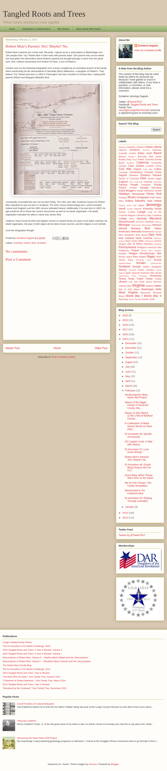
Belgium (131, 157)
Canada (122, 166)
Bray (129, 159)
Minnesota (136, 225)
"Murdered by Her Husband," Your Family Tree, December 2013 (34, 688)
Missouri (156, 225)
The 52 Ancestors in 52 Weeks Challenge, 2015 (26, 646)
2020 (125, 315)
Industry (140, 200)
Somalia (132, 270)
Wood (121, 296)
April (128, 381)
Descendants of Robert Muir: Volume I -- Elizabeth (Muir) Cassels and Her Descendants (47, 661)
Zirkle (152, 299)
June (128, 371)
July (127, 366)
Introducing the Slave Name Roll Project (136, 396)
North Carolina (144, 238)
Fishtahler (146, 185)
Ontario (157, 241)
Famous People (128, 184)
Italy (135, 205)
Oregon (122, 244)
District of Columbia (129, 178)
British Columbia (146, 159)
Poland (135, 250)
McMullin (149, 222)
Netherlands (148, 231)
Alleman (123, 150)
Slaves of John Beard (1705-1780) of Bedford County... (139, 416)
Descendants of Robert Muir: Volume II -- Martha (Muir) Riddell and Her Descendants (45, 657)
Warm (137, 289)
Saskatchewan (125, 263)
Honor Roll (153, 193)
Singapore (156, 266)
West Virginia (128, 292)
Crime (158, 172)
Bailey (141, 153)
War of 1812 (125, 289)
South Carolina (146, 270)
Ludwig (122, 218)
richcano (93, 764)
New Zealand (126, 238)
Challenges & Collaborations (36, 29)
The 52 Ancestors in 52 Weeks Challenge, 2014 (26, 669)
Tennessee (155, 275)
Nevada (158, 232)
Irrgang (122, 205)
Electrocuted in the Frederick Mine (135, 492)
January (130, 507)
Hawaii (140, 191)
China (158, 166)
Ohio (141, 240)
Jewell (122, 208)
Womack (157, 293)
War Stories (63, 29)
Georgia (144, 187)
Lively (148, 215)
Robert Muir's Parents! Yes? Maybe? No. (137, 458)
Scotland (41, 243)
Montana (135, 228)
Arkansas (157, 150)
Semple (136, 266)
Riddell (142, 257)
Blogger (115, 764)
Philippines (124, 250)
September (131, 357)
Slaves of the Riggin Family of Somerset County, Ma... (136, 405)
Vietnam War (125, 286)
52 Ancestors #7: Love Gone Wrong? (137, 451)
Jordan (130, 209)
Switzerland (124, 276)
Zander (145, 299)
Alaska (149, 146)
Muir (34, 243)
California (142, 162)
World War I (134, 296)
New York (155, 234)
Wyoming (123, 299)
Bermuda (142, 156)
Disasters (145, 175)
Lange (141, 211)
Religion (133, 253)
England (123, 181)
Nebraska (136, 231)
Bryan (121, 163)
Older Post (101, 348)
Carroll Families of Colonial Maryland (35, 704)
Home (12, 29)
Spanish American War (143, 273)
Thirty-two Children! (27, 720)
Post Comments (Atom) (63, 357)
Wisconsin (145, 293)
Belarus (122, 156)
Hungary (123, 197)
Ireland (26, 243)
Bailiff (149, 153)
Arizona (146, 150)
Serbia (146, 266)
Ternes (122, 278)
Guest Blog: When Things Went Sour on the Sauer (139, 476)
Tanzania (143, 276)
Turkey (158, 279)
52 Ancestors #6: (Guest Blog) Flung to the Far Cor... (138, 467)
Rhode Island (125, 257)
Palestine (148, 244)
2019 (125, 320)
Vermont (157, 282)
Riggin (151, 256)
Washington (147, 289)
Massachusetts (127, 221)
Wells (158, 289)
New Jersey (142, 235)
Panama (157, 244)
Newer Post (13, 348)
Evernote (138, 182)
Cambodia (156, 163)
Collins (157, 169)
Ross (149, 260)
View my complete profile (147, 50)
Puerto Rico (147, 251)
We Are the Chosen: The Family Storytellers (138, 484)
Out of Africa (134, 243)
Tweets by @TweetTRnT (132, 535)
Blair (151, 156)
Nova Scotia (131, 241)
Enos (131, 182)
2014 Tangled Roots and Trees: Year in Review (26, 673)
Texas (131, 278)
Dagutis (123, 175)
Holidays (124, 193)
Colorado (123, 172)
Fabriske (148, 182)
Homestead (138, 193)
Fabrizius (157, 182)
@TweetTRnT (134, 101)
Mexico (158, 222)
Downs (151, 178)
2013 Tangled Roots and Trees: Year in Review (26, 684)
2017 (125, 329)
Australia (17, 243)
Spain (128, 273)
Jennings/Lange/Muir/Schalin (134, 110)
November (131, 347)
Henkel (158, 191)
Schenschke (156, 263)
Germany (156, 187)
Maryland (155, 218)
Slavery (123, 269)
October (130, 352)
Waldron (150, 286)
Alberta (157, 146)
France (122, 187)
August (129, 362)
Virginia (138, 285)
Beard (157, 153)
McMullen (140, 222)
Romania (140, 260)
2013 (125, 517)
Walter (157, 285)
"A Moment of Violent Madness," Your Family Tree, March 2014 (34, 680)
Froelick (133, 188)
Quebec (158, 251)
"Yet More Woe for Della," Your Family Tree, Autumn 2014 (31, 676)
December (131, 343)
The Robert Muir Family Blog (17, 665)
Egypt (158, 178)
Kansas (138, 209)
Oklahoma (149, 241)
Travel (140, 278)
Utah (131, 282)
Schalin (141, 263)
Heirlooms (149, 191)
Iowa (149, 200)
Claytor (137, 169)
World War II (152, 296)
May (127, 376)
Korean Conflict (127, 212)
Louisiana (156, 215)
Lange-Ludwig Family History (17, 642)
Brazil (134, 160)
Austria (132, 153)
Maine (131, 219)
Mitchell (123, 228)
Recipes (123, 253)
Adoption (131, 147)
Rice (135, 256)
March (129, 385)
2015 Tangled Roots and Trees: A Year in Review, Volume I (32, 653)
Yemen (131, 299)
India (152, 197)
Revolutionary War (150, 253)
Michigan (124, 224)
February (130, 390)
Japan (141, 205)
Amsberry (134, 149)
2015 (125, 339)
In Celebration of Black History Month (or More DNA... (138, 426)
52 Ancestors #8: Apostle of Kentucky (138, 435)
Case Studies (136, 165)
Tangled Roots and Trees (44, 13)
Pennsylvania (127, 247)
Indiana (129, 200)
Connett (148, 172)
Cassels (150, 166)
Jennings (153, 205)
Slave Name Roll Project (88, 29)
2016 (125, 334)
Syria (134, 276)
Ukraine (123, 281)
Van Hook (139, 282)
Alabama (140, 147)
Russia (157, 259)
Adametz (122, 147)
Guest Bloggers (127, 190)
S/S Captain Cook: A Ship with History (138, 443)
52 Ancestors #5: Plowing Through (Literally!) (138, 499)
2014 (125, 512)
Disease (157, 175)
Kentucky (148, 208)
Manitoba (142, 218)
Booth (158, 156)
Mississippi (146, 225)
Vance (149, 282)
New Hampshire (127, 235)
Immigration (143, 197)
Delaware (133, 175)
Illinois (132, 197)
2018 (125, 324)
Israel (128, 205)
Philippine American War (149, 247)
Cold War (147, 169)
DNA (143, 178)
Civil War (125, 169)
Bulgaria (130, 163)
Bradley (122, 159)
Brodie (158, 159)
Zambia (138, 299)
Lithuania (140, 215)
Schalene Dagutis (148, 45)
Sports (158, 273)
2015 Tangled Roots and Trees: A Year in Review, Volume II (32, 650)
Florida (157, 184)
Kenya (157, 208)
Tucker (149, 278)
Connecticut (135, 172)
